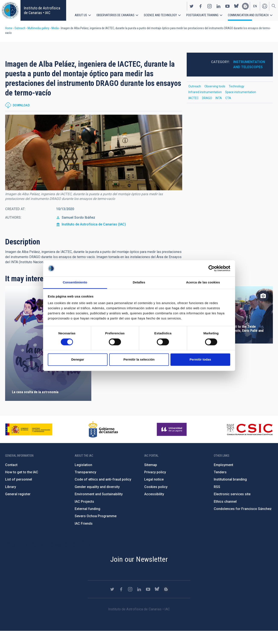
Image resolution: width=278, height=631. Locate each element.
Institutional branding (230, 479)
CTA (228, 98)
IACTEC (193, 98)
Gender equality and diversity (97, 487)
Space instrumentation (240, 92)
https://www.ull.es (172, 429)
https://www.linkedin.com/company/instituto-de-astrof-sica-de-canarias (218, 5)
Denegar (77, 359)
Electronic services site (232, 494)
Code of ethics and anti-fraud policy (103, 479)
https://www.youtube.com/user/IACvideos (227, 5)
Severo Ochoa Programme (95, 516)
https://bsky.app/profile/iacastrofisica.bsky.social (236, 5)
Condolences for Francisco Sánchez (243, 509)
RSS (217, 487)
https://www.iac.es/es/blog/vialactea (245, 5)
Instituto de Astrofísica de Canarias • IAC (42, 10)
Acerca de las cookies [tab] (203, 282)
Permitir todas (200, 359)
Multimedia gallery (38, 28)
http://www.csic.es (249, 429)
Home (8, 28)
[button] (93, 152)
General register (18, 494)
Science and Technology (160, 15)
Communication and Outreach (248, 15)
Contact (11, 465)
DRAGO (207, 98)
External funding (87, 509)
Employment (223, 465)
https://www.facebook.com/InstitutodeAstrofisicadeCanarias (200, 5)
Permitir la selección (139, 359)
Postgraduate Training (202, 15)
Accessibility (154, 494)
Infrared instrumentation (205, 92)
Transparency (85, 472)
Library (10, 487)
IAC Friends (84, 523)
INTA (218, 98)
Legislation (83, 465)
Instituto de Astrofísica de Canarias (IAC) (94, 224)
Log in (264, 5)
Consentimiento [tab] (75, 282)
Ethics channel (225, 502)
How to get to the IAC (21, 472)
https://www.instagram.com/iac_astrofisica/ (209, 5)
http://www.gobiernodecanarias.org (103, 429)
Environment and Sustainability (99, 494)
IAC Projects (84, 502)
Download (21, 105)
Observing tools (214, 86)
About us (81, 15)
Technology (236, 86)
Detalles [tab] (139, 282)
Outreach (20, 28)
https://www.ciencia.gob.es (28, 429)
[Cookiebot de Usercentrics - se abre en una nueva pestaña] (211, 268)
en (255, 6)
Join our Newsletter (139, 559)
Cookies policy (155, 487)
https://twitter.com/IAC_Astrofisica (191, 5)
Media (55, 28)
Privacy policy (155, 472)
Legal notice (154, 479)
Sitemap (150, 465)
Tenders (220, 472)
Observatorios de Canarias (115, 15)
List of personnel (18, 479)
